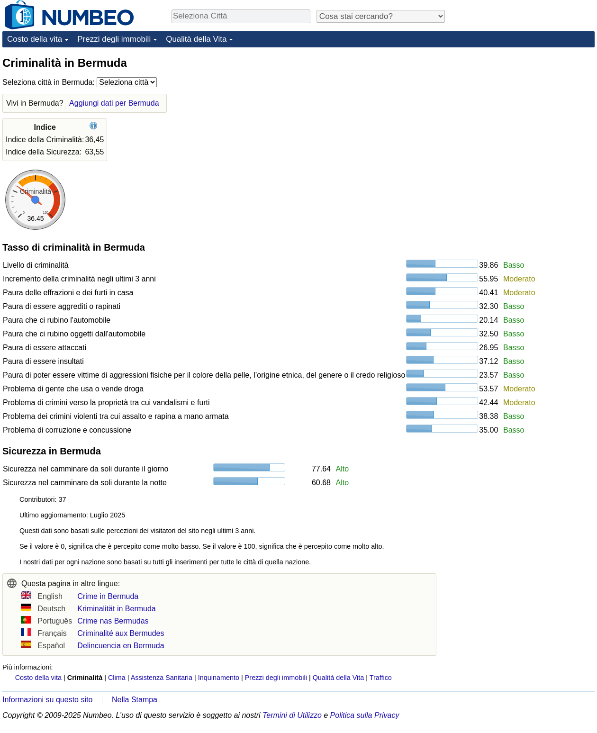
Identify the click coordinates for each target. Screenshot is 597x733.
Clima (117, 677)
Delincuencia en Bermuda (120, 646)
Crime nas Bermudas (112, 621)
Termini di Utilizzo (292, 715)
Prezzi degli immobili (114, 39)
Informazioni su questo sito (47, 700)
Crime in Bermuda (107, 596)
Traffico (381, 677)
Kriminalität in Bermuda (116, 609)
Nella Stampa (134, 700)
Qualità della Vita (196, 39)
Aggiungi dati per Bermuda (114, 103)
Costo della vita (34, 39)
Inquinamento (218, 677)
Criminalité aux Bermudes (120, 633)
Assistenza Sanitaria (161, 677)
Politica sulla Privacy (364, 715)
